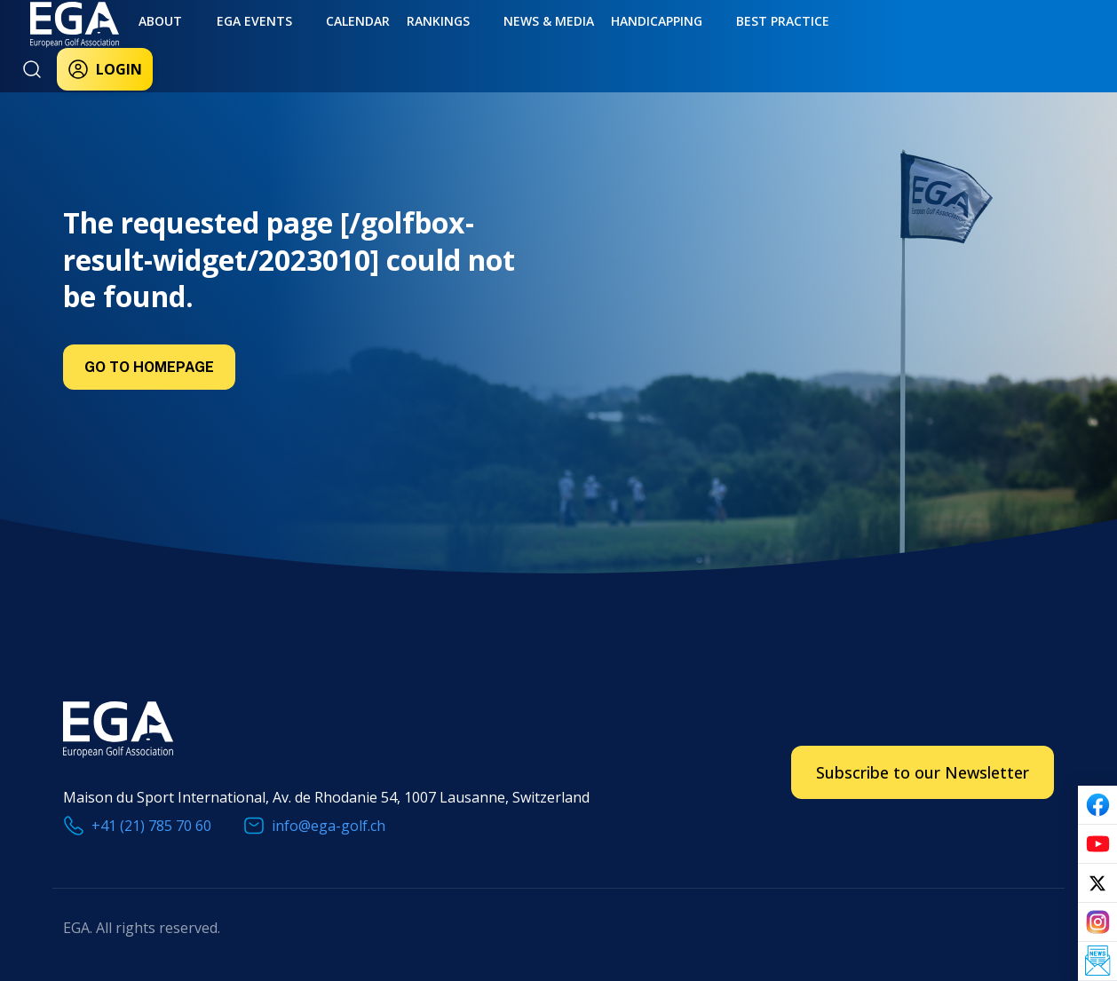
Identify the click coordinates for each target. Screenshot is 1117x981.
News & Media (469, 42)
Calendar (308, 42)
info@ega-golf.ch (328, 825)
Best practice (674, 42)
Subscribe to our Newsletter (922, 772)
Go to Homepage (149, 367)
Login (897, 46)
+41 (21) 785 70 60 (151, 825)
